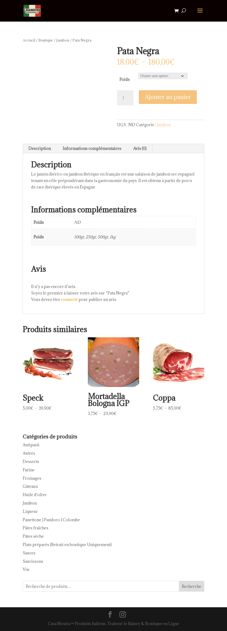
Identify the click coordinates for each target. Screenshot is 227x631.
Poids (124, 79)
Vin (26, 569)
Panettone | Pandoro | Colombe (51, 519)
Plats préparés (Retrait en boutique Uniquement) (67, 544)
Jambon (62, 40)
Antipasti (31, 444)
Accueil (29, 40)
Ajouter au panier (168, 97)
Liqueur (30, 511)
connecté (69, 299)
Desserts (31, 461)
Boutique (45, 40)
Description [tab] (39, 148)
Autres (29, 453)
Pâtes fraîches (35, 527)
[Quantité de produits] (125, 97)
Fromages (32, 478)
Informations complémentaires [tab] (92, 148)
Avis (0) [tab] (139, 148)
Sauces (29, 552)
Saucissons (33, 561)
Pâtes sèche (33, 536)
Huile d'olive (35, 494)
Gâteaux (30, 486)
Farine (29, 469)
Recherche (191, 586)
